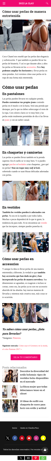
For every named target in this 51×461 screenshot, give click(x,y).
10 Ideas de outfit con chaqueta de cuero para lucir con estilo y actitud (33, 405)
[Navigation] (3, 3)
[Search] (46, 3)
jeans (7, 120)
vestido (44, 223)
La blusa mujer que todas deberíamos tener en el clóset (33, 390)
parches (12, 164)
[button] (21, 458)
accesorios (31, 67)
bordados (22, 164)
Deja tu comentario (25, 357)
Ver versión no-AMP (39, 449)
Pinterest (17, 338)
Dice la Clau (26, 3)
